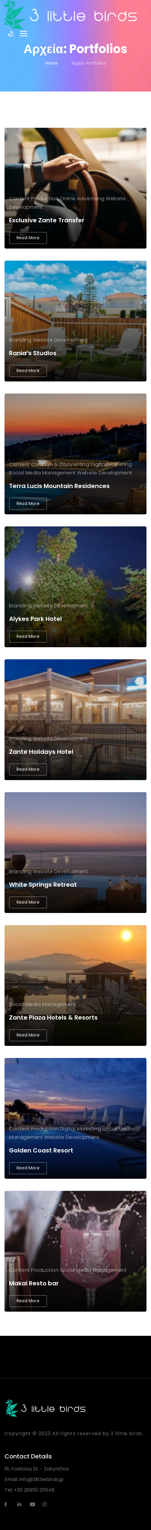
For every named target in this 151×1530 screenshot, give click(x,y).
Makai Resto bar (34, 1283)
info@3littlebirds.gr (41, 1479)
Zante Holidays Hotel (41, 751)
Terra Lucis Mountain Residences (59, 486)
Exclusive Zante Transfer (46, 220)
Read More (28, 238)
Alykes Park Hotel (35, 619)
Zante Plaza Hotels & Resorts (53, 1017)
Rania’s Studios (32, 353)
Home (51, 63)
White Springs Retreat (43, 884)
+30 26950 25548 (34, 1490)
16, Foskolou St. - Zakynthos (37, 1468)
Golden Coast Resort (41, 1150)
